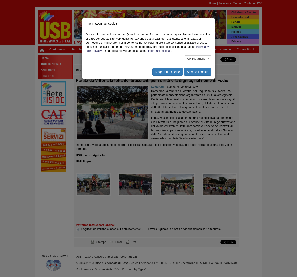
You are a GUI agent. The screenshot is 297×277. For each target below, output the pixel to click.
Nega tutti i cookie (167, 72)
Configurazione (196, 58)
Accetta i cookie (197, 72)
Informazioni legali (159, 50)
